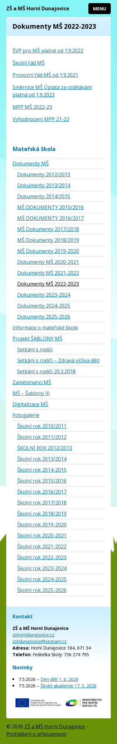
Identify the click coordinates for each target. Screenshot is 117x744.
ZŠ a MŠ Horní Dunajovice (37, 8)
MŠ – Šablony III (31, 393)
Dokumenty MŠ (30, 163)
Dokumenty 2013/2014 (43, 185)
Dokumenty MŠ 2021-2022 (48, 272)
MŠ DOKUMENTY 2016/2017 (50, 218)
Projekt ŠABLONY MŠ (37, 338)
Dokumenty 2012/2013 (43, 174)
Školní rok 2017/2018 (41, 502)
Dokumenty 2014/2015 (43, 196)
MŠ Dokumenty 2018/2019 (48, 240)
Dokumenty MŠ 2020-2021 (48, 262)
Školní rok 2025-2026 (41, 590)
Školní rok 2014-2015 (41, 469)
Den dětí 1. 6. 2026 (59, 679)
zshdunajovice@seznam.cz (39, 641)
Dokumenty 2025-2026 (43, 316)
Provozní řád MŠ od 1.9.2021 (45, 75)
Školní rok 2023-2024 (41, 568)
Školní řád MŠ (28, 62)
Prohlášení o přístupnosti (36, 734)
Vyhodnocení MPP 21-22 (40, 119)
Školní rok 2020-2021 (41, 535)
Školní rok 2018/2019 (41, 513)
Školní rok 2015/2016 (41, 480)
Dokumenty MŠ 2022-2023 (48, 283)
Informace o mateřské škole (45, 327)
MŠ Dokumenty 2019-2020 (48, 251)
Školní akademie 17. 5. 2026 (68, 686)
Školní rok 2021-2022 (41, 546)
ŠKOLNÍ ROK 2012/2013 (44, 448)
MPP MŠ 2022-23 (32, 106)
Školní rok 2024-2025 (41, 579)
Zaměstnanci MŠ (31, 382)
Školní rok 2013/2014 (41, 458)
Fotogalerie (25, 415)
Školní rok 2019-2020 (41, 524)
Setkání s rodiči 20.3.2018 (46, 371)
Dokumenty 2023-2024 (43, 294)
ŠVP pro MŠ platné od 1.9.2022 (47, 50)
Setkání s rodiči (35, 349)
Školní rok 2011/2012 (41, 437)
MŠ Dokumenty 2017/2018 (48, 229)
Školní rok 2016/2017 (41, 491)
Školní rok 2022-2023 (41, 557)
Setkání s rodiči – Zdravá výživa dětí (58, 360)
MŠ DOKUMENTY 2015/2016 (50, 207)
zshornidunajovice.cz (33, 635)
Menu (99, 9)
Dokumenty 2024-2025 (43, 305)
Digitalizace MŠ (30, 404)
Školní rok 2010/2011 (41, 426)
